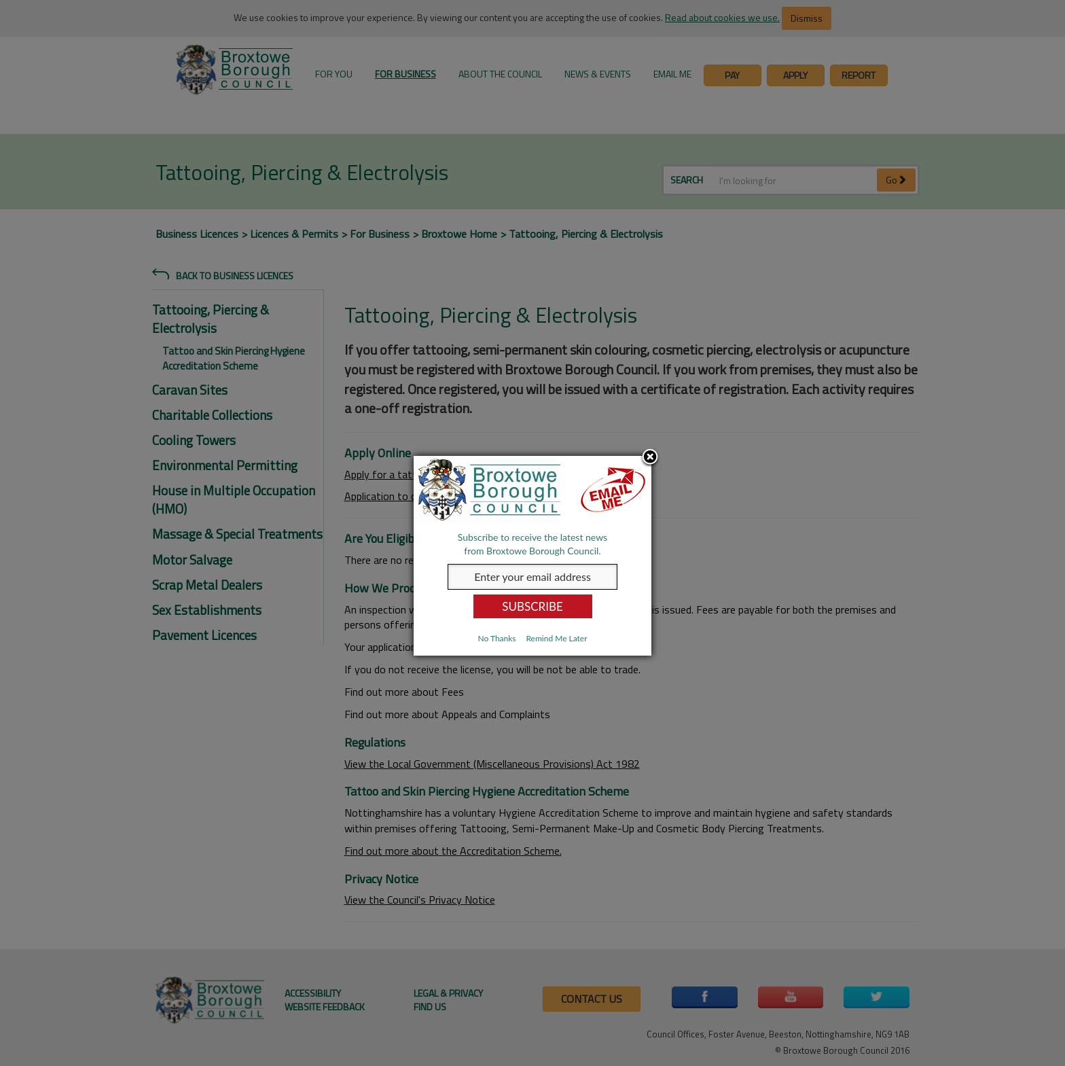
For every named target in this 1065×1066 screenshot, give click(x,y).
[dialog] (532, 556)
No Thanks (496, 638)
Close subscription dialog (650, 458)
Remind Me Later (556, 638)
